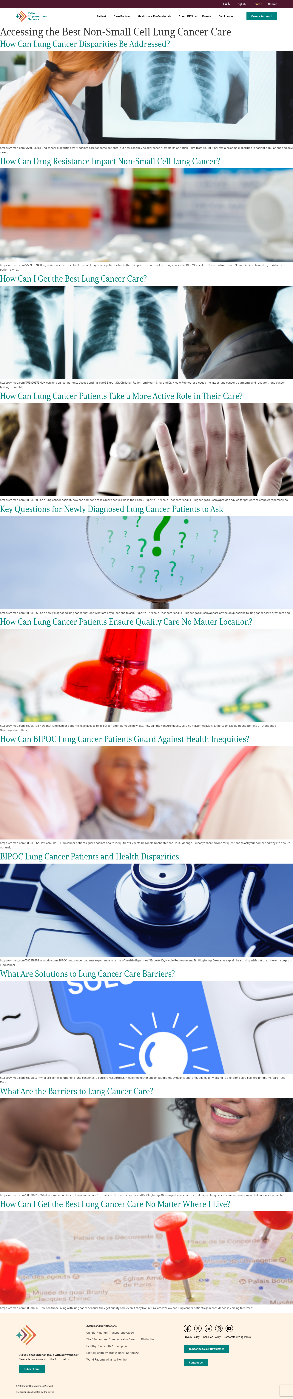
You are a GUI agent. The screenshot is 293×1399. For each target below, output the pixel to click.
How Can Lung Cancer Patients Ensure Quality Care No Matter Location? (126, 622)
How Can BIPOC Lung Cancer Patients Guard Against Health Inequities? (124, 739)
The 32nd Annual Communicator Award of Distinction (120, 1339)
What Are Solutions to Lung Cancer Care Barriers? (87, 974)
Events (206, 16)
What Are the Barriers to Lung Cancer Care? (76, 1091)
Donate (257, 4)
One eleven (49, 1392)
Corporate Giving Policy (237, 1336)
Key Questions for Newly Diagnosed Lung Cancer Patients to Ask (111, 509)
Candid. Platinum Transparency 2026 (110, 1332)
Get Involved (227, 16)
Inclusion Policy (212, 1336)
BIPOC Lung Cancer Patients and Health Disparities (89, 856)
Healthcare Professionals (154, 16)
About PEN (186, 16)
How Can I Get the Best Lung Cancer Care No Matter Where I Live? (115, 1204)
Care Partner (122, 16)
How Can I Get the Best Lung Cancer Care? (73, 278)
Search (272, 4)
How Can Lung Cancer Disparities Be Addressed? (85, 44)
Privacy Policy (192, 1336)
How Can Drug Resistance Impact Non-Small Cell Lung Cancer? (110, 161)
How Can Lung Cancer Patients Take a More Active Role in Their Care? (121, 396)
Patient (101, 16)
